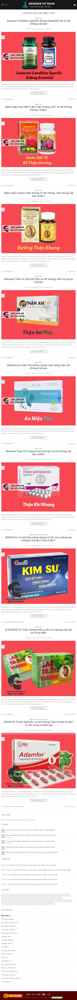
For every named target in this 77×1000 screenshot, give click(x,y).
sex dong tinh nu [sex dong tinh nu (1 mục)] (59, 900)
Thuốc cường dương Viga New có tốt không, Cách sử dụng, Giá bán (30, 841)
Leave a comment (70, 622)
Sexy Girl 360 (6, 954)
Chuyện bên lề (6, 940)
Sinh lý (3, 957)
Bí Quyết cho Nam (42, 534)
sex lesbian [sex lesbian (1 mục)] (68, 900)
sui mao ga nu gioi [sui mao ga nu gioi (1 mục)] (20, 903)
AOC (27, 997)
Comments (72, 99)
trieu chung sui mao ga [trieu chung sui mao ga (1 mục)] (47, 903)
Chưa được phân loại (8, 933)
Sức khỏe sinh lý (7, 964)
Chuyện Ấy (5, 936)
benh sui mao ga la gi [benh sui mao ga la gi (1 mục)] (8, 895)
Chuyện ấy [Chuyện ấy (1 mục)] (30, 895)
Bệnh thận (38, 18)
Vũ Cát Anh (48, 29)
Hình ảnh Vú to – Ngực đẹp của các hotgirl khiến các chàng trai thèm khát (43, 870)
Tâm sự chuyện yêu (8, 971)
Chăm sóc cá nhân (8, 929)
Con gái (4, 947)
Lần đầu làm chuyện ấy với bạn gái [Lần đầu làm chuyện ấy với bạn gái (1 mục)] (52, 898)
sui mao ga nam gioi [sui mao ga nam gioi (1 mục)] (8, 903)
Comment (9, 837)
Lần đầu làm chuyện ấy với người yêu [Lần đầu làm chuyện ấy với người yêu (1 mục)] (12, 900)
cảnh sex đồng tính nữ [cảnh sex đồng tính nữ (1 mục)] (41, 895)
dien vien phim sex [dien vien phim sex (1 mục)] (7, 898)
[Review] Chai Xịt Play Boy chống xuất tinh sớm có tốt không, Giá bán (31, 835)
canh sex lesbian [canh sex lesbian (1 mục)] (21, 895)
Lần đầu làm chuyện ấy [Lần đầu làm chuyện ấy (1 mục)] (33, 898)
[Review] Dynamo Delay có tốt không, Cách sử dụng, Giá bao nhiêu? (30, 847)
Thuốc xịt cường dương (10, 978)
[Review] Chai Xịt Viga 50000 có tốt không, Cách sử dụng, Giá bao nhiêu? (32, 852)
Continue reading (38, 93)
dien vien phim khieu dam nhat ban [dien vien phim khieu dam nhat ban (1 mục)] (60, 895)
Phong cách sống (7, 950)
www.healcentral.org (36, 997)
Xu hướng (5, 982)
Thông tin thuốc (7, 975)
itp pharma (47, 997)
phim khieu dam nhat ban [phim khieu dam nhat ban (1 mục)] (32, 900)
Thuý (3, 879)
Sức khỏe (4, 961)
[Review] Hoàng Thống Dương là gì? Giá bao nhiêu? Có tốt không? (30, 830)
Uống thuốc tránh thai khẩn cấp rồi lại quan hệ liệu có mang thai (32, 865)
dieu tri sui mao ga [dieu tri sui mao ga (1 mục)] (20, 898)
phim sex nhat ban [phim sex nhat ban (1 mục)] (47, 900)
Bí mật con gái (6, 919)
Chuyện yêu (5, 943)
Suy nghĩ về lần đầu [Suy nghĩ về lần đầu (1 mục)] (33, 903)
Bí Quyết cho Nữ (7, 926)
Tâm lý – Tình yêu (7, 968)
